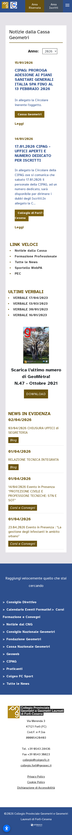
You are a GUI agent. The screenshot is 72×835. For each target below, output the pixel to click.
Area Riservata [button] (35, 6)
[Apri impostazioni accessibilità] (6, 828)
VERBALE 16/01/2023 (30, 315)
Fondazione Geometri (23, 639)
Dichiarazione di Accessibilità (36, 788)
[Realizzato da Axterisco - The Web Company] (36, 825)
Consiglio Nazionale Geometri (30, 632)
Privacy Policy (36, 776)
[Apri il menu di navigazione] (66, 5)
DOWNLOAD (36, 394)
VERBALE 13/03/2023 (30, 303)
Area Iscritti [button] (53, 6)
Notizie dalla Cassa (31, 250)
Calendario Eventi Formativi (28, 609)
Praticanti (14, 669)
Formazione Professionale (36, 256)
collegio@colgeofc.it (36, 760)
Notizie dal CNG (19, 624)
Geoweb (12, 654)
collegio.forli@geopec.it (36, 765)
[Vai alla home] (5, 5)
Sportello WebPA (28, 268)
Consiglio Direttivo (21, 602)
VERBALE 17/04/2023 (30, 298)
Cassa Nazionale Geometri (28, 647)
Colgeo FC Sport (19, 676)
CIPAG (11, 661)
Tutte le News (26, 262)
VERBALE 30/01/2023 (30, 309)
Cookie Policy (36, 782)
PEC (18, 273)
